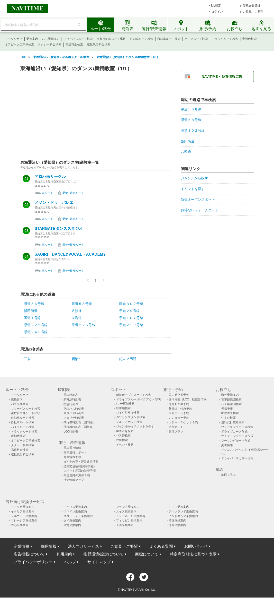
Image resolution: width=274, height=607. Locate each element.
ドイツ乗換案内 (179, 507)
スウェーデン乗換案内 (78, 516)
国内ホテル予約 (179, 413)
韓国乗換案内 (177, 520)
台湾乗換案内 (72, 525)
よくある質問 (161, 546)
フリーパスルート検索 (78, 39)
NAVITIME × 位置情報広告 (222, 76)
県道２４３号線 (36, 332)
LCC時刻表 (71, 431)
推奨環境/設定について (103, 554)
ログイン (217, 11)
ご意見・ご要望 (253, 11)
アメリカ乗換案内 (22, 507)
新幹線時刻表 (72, 399)
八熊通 (77, 311)
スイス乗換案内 (126, 511)
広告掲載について (29, 554)
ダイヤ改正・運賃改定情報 (81, 461)
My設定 (216, 5)
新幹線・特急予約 (180, 408)
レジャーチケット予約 (183, 422)
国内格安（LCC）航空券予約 (188, 399)
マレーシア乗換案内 (24, 520)
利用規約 (64, 554)
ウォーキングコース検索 (237, 427)
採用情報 (48, 546)
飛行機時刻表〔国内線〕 (80, 422)
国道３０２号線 (131, 304)
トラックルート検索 (225, 39)
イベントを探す (193, 189)
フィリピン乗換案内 (129, 520)
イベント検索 (125, 444)
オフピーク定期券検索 (19, 44)
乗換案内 (32, 39)
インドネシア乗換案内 (183, 516)
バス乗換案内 (51, 39)
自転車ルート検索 (169, 39)
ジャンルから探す (194, 178)
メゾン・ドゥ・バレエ (54, 203)
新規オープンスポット (198, 199)
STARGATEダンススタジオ (59, 229)
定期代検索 (249, 39)
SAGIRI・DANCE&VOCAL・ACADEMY (70, 254)
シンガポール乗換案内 (130, 516)
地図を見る (228, 475)
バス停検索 (123, 435)
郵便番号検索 (230, 413)
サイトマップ (99, 562)
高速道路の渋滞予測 (77, 475)
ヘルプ (70, 562)
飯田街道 (30, 311)
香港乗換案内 (19, 525)
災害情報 (227, 445)
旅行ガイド (176, 427)
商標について (146, 554)
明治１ (77, 359)
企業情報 (21, 546)
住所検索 (122, 440)
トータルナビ (13, 39)
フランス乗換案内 (127, 507)
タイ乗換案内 (72, 520)
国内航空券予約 (179, 395)
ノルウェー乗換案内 (24, 516)
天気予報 (227, 408)
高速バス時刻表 (74, 413)
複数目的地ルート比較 (111, 39)
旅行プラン (176, 431)
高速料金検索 (74, 44)
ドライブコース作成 (234, 431)
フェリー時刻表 (74, 417)
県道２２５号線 (83, 325)
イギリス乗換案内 (75, 507)
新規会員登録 (251, 5)
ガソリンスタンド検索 (130, 417)
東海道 (77, 318)
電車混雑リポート (75, 452)
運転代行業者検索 (233, 422)
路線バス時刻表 (74, 408)
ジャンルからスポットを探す (135, 426)
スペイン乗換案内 (75, 511)
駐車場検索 (123, 408)
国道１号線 (32, 318)
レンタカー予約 (179, 417)
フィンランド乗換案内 (183, 511)
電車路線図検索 (231, 399)
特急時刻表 (71, 404)
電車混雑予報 (72, 457)
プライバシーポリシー (33, 562)
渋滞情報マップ (74, 480)
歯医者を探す (125, 431)
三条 (27, 359)
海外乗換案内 (230, 395)
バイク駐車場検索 (127, 412)
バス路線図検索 (231, 404)
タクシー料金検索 (49, 44)
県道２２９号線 (131, 325)
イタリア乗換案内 (22, 511)
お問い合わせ (196, 546)
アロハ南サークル (50, 177)
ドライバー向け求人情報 (237, 458)
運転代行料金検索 (98, 44)
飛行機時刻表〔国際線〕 (80, 427)
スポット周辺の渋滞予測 (80, 470)
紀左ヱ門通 (127, 359)
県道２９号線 (129, 311)
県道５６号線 (34, 304)
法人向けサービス (83, 546)
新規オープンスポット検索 (133, 395)
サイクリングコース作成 (237, 436)
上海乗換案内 (125, 525)
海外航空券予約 (179, 404)
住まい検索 (228, 417)
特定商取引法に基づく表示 (193, 554)
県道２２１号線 (36, 325)
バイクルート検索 (196, 39)
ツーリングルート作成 (235, 440)
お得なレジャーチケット (199, 210)
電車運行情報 (72, 448)
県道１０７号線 (131, 318)
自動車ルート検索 (141, 39)
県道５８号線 (82, 304)
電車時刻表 (71, 395)
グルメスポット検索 (129, 422)
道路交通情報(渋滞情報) (79, 466)
